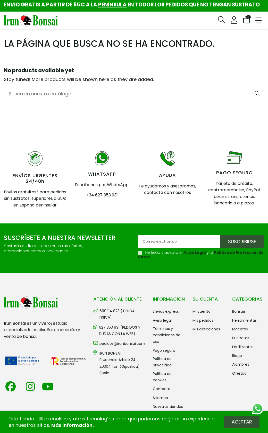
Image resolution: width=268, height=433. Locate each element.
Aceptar (242, 422)
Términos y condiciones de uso (166, 335)
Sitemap (160, 397)
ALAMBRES (240, 364)
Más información (72, 425)
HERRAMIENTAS (244, 320)
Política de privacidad (162, 362)
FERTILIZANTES (243, 346)
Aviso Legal (194, 252)
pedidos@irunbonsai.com (122, 343)
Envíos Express (166, 311)
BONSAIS (239, 311)
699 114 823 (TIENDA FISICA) (117, 314)
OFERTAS (239, 373)
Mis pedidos (202, 320)
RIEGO (237, 355)
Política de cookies (162, 377)
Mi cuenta (201, 311)
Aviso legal (162, 320)
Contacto (161, 388)
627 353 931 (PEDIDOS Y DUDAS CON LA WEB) (119, 330)
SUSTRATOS (240, 337)
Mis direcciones (206, 329)
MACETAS (240, 329)
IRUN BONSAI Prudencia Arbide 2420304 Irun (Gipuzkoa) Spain (119, 363)
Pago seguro (164, 350)
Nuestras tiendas (168, 406)
